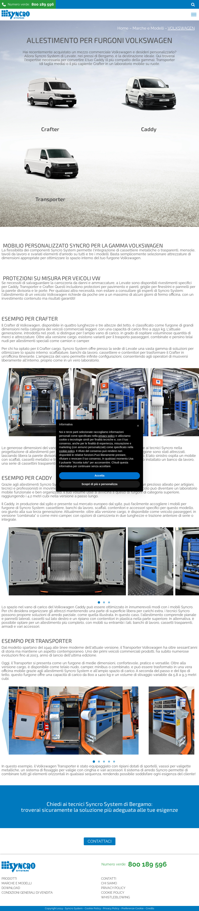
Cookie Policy (112, 892)
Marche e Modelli (148, 28)
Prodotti (9, 878)
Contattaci (100, 841)
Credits (150, 908)
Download (11, 888)
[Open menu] (194, 14)
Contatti (108, 878)
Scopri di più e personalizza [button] (99, 484)
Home (122, 28)
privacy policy (106, 435)
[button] (138, 426)
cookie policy (66, 451)
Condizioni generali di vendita (27, 892)
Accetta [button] (100, 475)
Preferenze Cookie (132, 908)
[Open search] (193, 4)
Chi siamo (109, 883)
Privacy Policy (113, 888)
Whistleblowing (115, 897)
